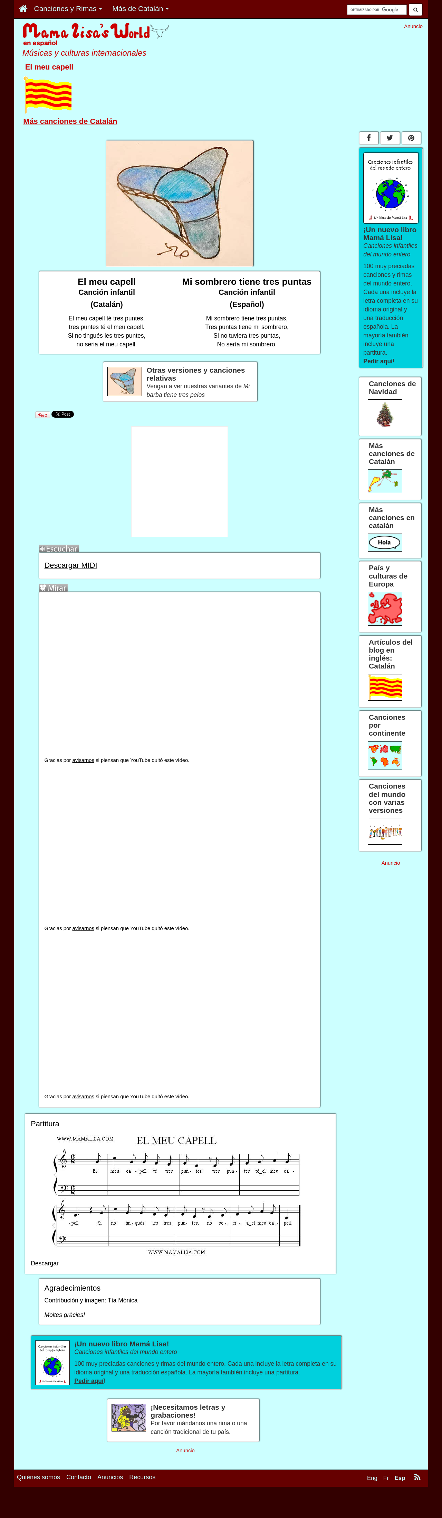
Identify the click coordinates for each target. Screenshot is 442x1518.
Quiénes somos (38, 1477)
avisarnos (83, 760)
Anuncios (110, 1477)
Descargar (45, 1263)
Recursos (142, 1477)
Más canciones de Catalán (70, 121)
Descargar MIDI (70, 565)
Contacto (78, 1477)
